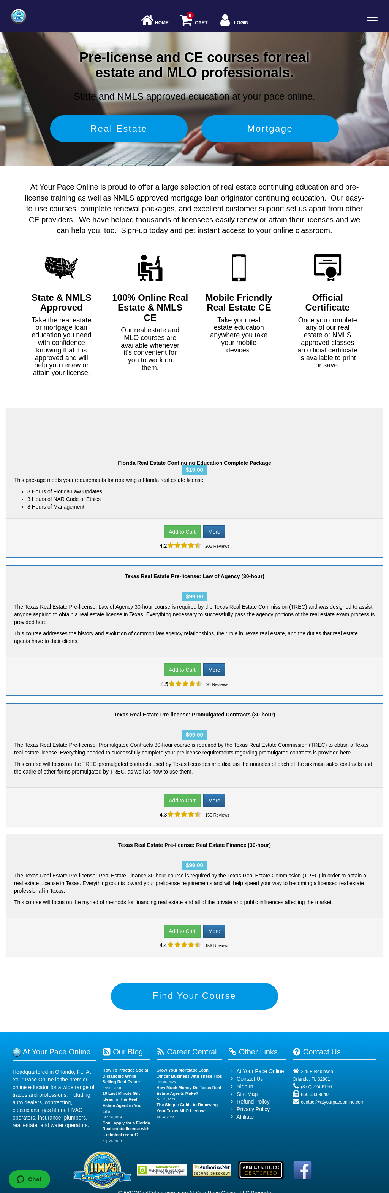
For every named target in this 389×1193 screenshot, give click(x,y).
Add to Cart (182, 532)
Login (233, 21)
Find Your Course (194, 996)
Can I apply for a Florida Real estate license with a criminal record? (126, 1129)
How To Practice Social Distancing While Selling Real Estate (125, 1076)
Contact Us (245, 1079)
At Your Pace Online (256, 1072)
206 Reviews (216, 546)
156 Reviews (216, 815)
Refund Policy (253, 1102)
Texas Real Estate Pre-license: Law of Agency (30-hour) (194, 576)
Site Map (243, 1094)
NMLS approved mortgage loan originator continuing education (218, 198)
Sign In (240, 1087)
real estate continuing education (274, 187)
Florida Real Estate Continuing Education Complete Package (194, 463)
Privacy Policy (253, 1110)
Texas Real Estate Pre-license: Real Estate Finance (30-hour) (194, 845)
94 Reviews (216, 684)
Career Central (187, 1052)
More (214, 532)
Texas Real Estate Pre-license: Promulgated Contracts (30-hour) (194, 714)
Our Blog (123, 1052)
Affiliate (241, 1117)
